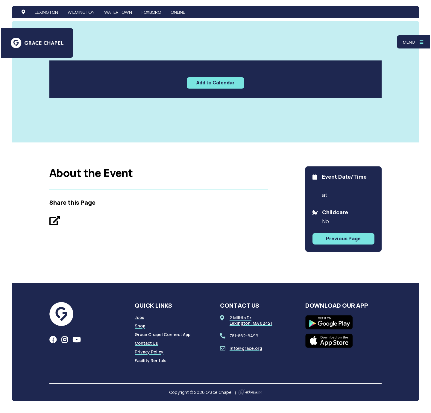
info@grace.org (246, 348)
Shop (140, 326)
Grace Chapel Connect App (162, 334)
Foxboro (151, 12)
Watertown (118, 12)
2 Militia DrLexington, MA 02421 (251, 320)
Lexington (46, 12)
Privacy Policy (149, 352)
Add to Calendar (215, 82)
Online (178, 12)
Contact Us (146, 343)
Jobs (139, 317)
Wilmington (81, 12)
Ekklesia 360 (250, 392)
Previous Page (343, 238)
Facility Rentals (150, 360)
